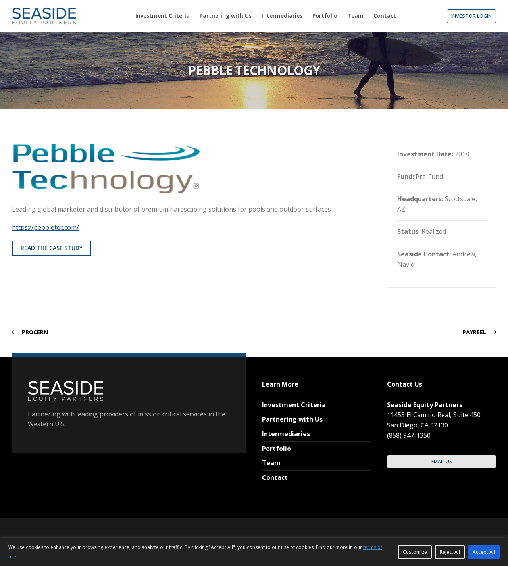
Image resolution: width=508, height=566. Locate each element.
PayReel (474, 332)
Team (271, 462)
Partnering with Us (292, 419)
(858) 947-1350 (409, 435)
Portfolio (276, 448)
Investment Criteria (294, 404)
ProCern (35, 332)
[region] (254, 552)
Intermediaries (286, 433)
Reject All (450, 552)
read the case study (52, 248)
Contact (275, 477)
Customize (415, 552)
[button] (471, 16)
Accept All (484, 552)
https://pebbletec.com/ (45, 227)
